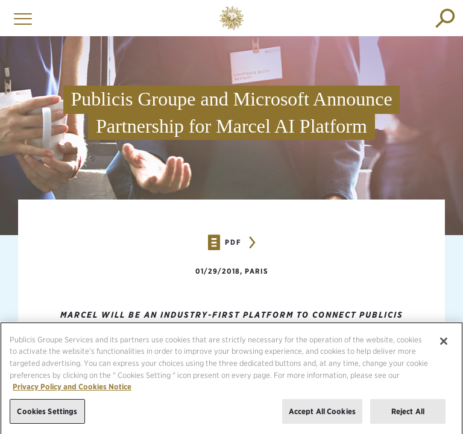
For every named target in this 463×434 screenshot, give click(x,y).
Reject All (407, 416)
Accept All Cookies (322, 416)
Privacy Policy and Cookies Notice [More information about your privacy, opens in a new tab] (72, 391)
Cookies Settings (47, 416)
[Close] (443, 346)
